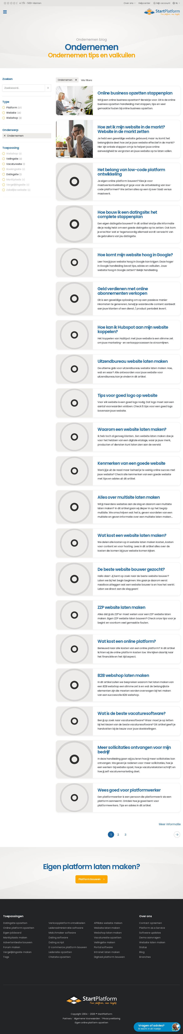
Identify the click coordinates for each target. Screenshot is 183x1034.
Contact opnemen (150, 923)
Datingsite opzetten (15, 923)
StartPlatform (91, 999)
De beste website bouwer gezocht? (131, 569)
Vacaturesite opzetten (107, 937)
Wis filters (86, 80)
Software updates (150, 933)
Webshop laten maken (108, 933)
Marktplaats (15, 179)
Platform (14, 107)
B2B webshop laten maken (123, 675)
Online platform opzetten (18, 928)
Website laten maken (107, 928)
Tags (6, 957)
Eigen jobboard (12, 933)
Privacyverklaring (111, 1018)
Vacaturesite (15, 164)
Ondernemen (15, 136)
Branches (145, 957)
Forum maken (11, 947)
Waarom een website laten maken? (132, 429)
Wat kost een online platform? (127, 641)
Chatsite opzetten (60, 957)
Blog (141, 952)
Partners (67, 1018)
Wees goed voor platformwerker (129, 790)
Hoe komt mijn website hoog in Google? (135, 255)
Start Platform (162, 12)
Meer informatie (170, 824)
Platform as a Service (152, 928)
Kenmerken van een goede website (131, 463)
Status (143, 947)
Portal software (103, 947)
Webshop (14, 118)
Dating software (58, 937)
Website (13, 113)
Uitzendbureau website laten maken (133, 361)
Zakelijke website (18, 190)
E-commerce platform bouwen (68, 947)
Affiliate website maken (108, 923)
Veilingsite (14, 158)
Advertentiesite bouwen (17, 942)
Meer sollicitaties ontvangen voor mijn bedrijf (134, 750)
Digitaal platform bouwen (109, 957)
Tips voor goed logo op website (127, 395)
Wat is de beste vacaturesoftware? (132, 713)
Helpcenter (144, 3)
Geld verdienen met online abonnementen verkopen (123, 291)
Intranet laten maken (107, 952)
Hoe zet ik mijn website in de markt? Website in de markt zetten (131, 129)
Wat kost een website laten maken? (132, 535)
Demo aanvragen (149, 937)
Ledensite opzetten (60, 952)
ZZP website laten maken (121, 607)
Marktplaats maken (15, 937)
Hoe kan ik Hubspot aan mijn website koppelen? (133, 329)
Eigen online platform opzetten (91, 1022)
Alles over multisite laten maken (129, 497)
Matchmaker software (62, 933)
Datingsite (14, 174)
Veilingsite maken (104, 942)
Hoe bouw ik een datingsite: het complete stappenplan (127, 214)
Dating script (56, 942)
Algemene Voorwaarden (87, 1018)
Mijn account (161, 3)
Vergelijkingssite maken (17, 952)
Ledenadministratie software (66, 928)
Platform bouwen (90, 879)
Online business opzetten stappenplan (135, 93)
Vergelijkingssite (18, 184)
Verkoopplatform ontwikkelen (67, 923)
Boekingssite (15, 169)
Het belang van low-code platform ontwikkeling (131, 172)
